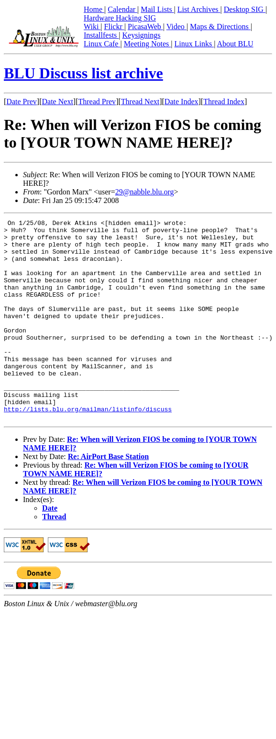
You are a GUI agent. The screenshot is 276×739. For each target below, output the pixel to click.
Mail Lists (157, 9)
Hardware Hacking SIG (120, 18)
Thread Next (140, 101)
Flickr (114, 26)
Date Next (57, 101)
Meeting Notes (147, 44)
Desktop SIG (244, 9)
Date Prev (21, 101)
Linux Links (194, 44)
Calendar (122, 9)
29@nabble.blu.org (144, 192)
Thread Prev (97, 101)
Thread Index (223, 101)
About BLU (235, 44)
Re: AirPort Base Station (108, 497)
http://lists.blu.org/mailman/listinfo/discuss (88, 447)
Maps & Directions (220, 26)
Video (176, 26)
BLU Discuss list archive (83, 73)
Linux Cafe (102, 44)
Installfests (101, 35)
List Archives (199, 9)
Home (94, 9)
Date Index (182, 101)
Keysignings (141, 35)
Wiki (92, 26)
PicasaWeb (145, 26)
